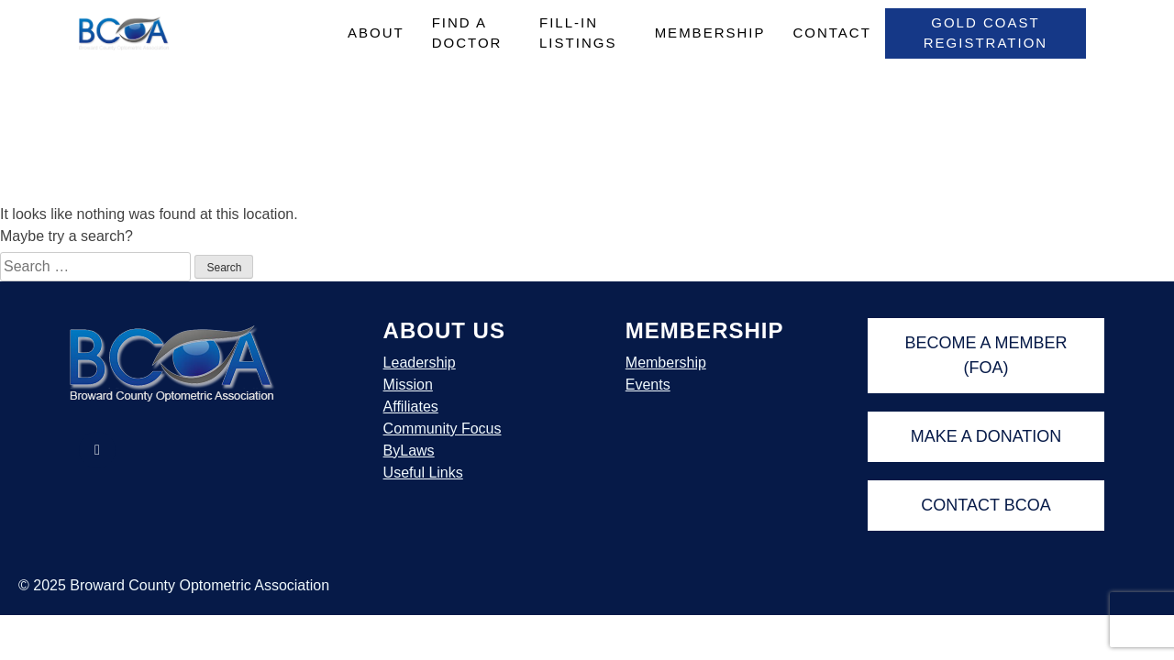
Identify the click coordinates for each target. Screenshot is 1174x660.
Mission (408, 384)
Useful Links (423, 472)
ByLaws (409, 450)
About (376, 32)
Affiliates (410, 406)
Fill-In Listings (577, 33)
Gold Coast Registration (985, 33)
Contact (831, 32)
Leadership (419, 362)
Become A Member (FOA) (985, 355)
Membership (710, 32)
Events (648, 384)
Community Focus (442, 428)
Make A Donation (986, 436)
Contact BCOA (985, 505)
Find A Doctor (467, 33)
